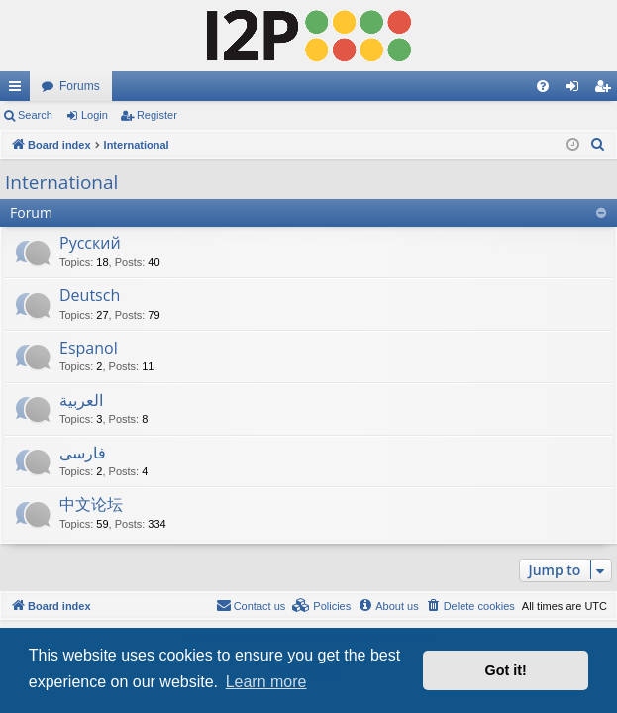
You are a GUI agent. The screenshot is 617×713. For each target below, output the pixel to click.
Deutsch (89, 295)
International (61, 182)
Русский (90, 243)
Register (157, 115)
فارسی (82, 452)
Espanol (88, 347)
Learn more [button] (266, 681)
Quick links (19, 90)
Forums (79, 86)
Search (35, 115)
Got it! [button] (506, 670)
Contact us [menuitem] (251, 605)
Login (94, 115)
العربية (81, 400)
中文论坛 (91, 504)
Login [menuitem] (576, 90)
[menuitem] (543, 86)
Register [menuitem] (606, 90)
